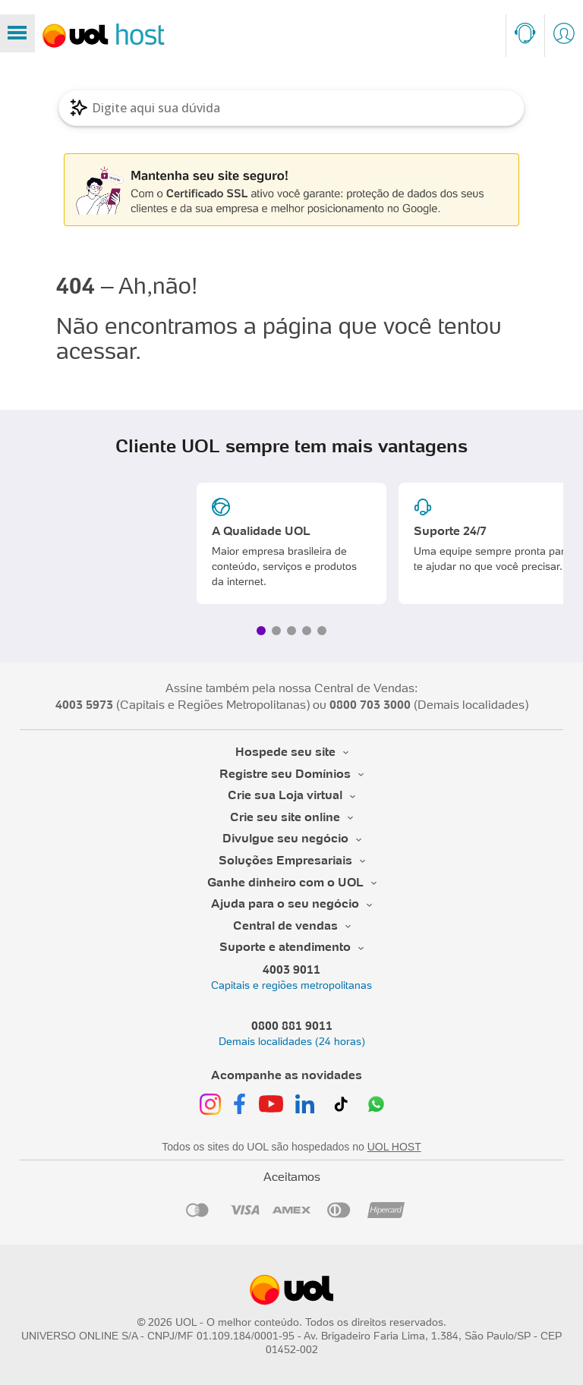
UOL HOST (394, 1147)
